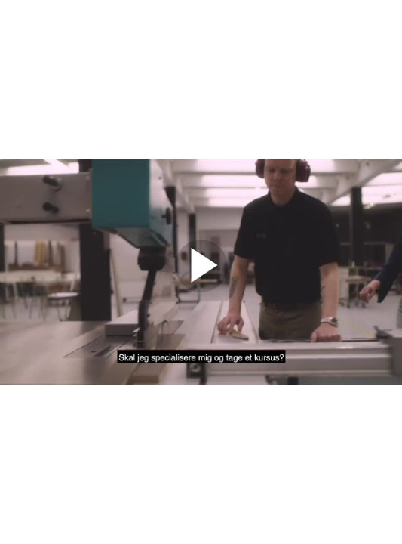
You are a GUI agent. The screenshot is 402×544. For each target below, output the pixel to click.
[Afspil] (201, 289)
